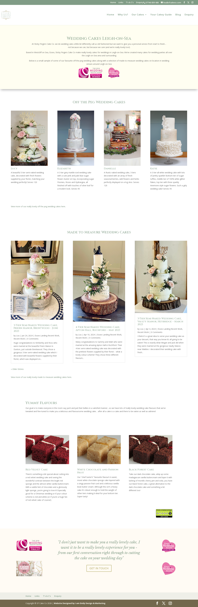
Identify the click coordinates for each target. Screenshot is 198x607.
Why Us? (123, 15)
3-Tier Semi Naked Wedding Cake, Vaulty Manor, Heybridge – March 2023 (160, 321)
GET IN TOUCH (99, 568)
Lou (18, 335)
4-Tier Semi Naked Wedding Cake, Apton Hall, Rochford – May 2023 (98, 328)
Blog (178, 15)
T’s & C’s (130, 2)
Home (113, 2)
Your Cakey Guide (161, 15)
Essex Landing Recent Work (47, 335)
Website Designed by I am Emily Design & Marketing (79, 603)
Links (120, 2)
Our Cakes (138, 15)
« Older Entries (17, 369)
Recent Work (19, 338)
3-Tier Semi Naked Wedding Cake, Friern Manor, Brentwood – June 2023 (36, 328)
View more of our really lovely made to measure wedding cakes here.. (41, 377)
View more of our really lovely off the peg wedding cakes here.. (38, 206)
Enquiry (139, 2)
